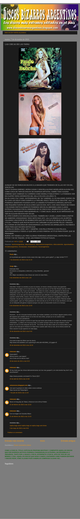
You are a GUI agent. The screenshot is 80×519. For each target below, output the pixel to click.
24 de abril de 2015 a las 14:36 (19, 379)
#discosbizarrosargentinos (44, 244)
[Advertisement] (21, 499)
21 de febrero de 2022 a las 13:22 (20, 404)
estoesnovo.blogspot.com (19, 385)
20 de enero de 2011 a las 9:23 (20, 361)
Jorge (12, 266)
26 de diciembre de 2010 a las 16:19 (21, 345)
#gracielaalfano (69, 244)
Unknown (13, 351)
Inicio (42, 441)
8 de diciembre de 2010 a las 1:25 (20, 277)
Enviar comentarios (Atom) (22, 445)
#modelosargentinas (11, 247)
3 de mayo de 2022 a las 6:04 (19, 428)
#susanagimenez (43, 247)
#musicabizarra (33, 247)
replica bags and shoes (39, 425)
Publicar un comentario (15, 432)
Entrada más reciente (14, 441)
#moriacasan (23, 247)
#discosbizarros (30, 244)
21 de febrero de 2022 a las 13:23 (20, 416)
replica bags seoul (15, 425)
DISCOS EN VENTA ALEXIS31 (15, 32)
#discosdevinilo (58, 244)
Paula (12, 254)
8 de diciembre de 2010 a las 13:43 (21, 305)
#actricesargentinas (18, 244)
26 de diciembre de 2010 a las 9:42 (21, 331)
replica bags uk (26, 425)
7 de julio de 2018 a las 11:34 (19, 392)
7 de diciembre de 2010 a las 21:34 (21, 260)
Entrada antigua (68, 441)
